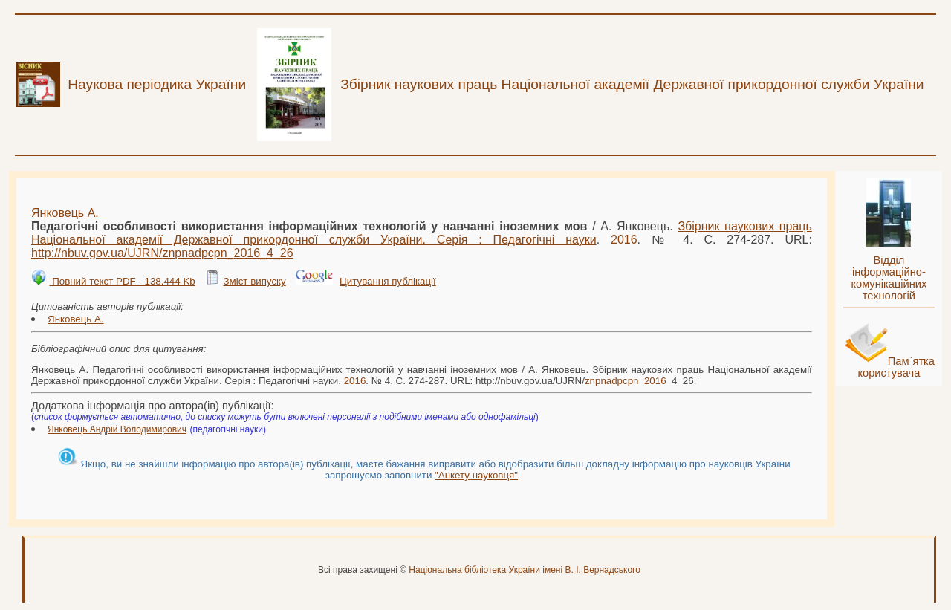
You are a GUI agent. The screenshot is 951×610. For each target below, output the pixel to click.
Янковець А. (65, 213)
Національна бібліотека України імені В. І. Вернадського (524, 570)
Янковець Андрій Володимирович (117, 429)
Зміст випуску (254, 281)
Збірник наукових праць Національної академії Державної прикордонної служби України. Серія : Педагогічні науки (421, 233)
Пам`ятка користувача (896, 367)
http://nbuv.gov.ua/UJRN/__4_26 (162, 253)
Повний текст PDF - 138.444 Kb (122, 281)
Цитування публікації (388, 281)
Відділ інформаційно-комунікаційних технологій (888, 278)
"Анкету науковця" (476, 475)
